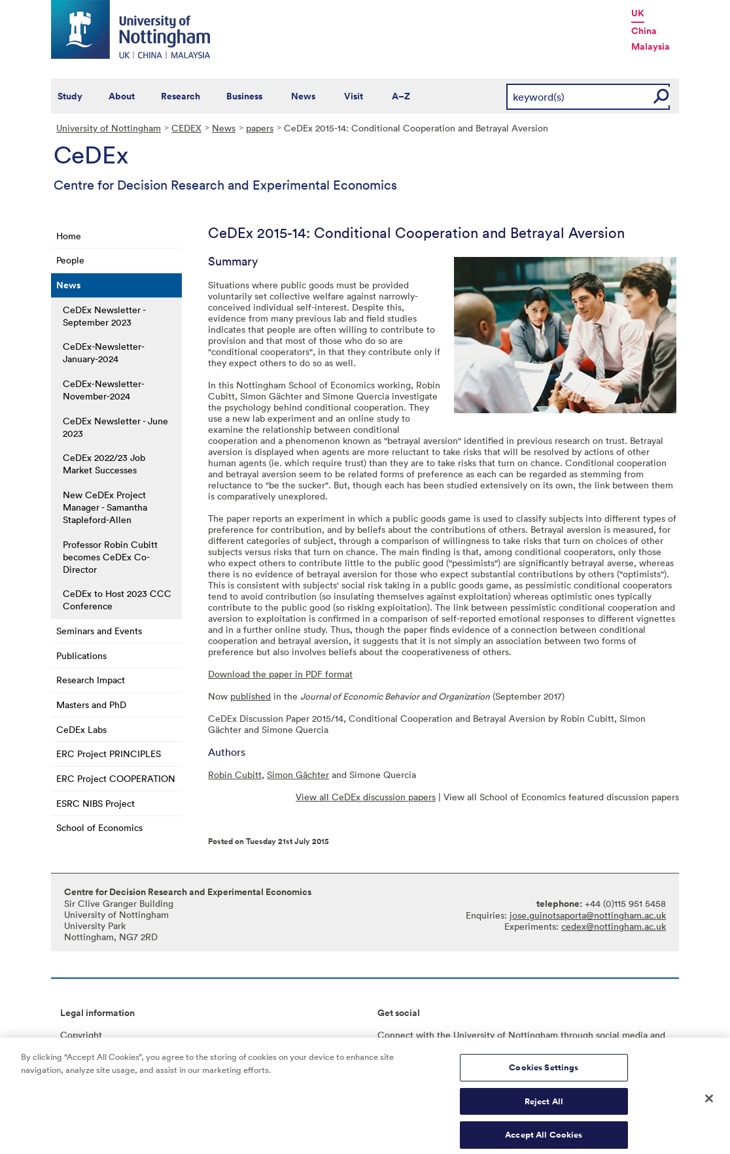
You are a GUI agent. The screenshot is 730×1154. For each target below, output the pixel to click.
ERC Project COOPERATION (115, 778)
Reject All (544, 1106)
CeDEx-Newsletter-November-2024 (104, 389)
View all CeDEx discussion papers (366, 796)
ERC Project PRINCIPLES (108, 753)
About (122, 96)
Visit (353, 96)
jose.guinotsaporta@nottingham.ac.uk (588, 915)
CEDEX (186, 128)
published (250, 696)
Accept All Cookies (543, 1140)
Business (244, 96)
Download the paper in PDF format (280, 674)
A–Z (401, 96)
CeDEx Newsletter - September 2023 (104, 315)
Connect (395, 1034)
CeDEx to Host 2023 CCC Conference (117, 599)
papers (259, 128)
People (70, 260)
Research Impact (90, 679)
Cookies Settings (543, 1072)
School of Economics (99, 827)
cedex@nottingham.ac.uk (613, 926)
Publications (81, 655)
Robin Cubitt (235, 774)
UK (637, 13)
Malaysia (650, 46)
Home (68, 235)
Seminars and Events (99, 630)
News (303, 96)
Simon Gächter (298, 774)
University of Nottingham (108, 128)
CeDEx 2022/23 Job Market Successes (104, 463)
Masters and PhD (91, 704)
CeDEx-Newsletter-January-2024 (104, 352)
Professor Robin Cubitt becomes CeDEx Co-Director (110, 556)
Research (180, 96)
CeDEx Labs (81, 729)
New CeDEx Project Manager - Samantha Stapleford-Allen (105, 507)
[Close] (709, 1103)
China (644, 30)
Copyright (81, 1034)
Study (70, 96)
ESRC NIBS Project (95, 803)
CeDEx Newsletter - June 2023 (115, 427)
